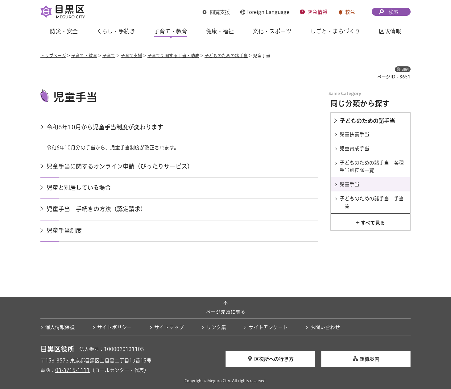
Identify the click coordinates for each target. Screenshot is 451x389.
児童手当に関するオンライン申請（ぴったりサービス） (120, 166)
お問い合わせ (325, 327)
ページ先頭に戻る (225, 311)
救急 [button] (350, 12)
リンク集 (216, 327)
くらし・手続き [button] (116, 31)
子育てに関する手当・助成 (173, 55)
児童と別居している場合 (79, 187)
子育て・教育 (84, 55)
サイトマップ (169, 327)
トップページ (53, 55)
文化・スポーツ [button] (272, 31)
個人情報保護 (60, 327)
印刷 (405, 69)
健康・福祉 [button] (220, 31)
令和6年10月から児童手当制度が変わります (105, 127)
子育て (108, 55)
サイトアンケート (268, 327)
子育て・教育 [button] (170, 31)
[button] (216, 12)
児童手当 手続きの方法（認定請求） (96, 209)
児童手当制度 (64, 230)
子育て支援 (131, 55)
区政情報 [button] (390, 31)
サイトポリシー (114, 327)
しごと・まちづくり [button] (335, 31)
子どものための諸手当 (226, 55)
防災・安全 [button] (64, 31)
